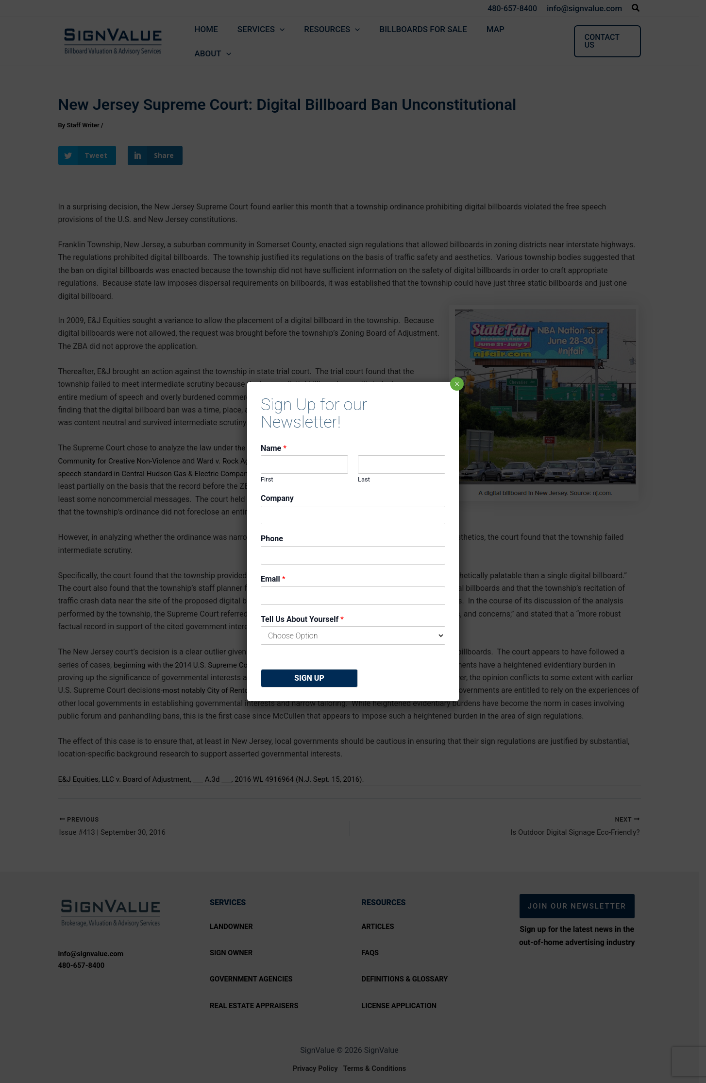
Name (273, 448)
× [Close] (456, 383)
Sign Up (309, 678)
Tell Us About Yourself (302, 619)
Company (277, 498)
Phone (272, 538)
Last (364, 479)
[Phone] (353, 555)
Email (273, 579)
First (267, 479)
